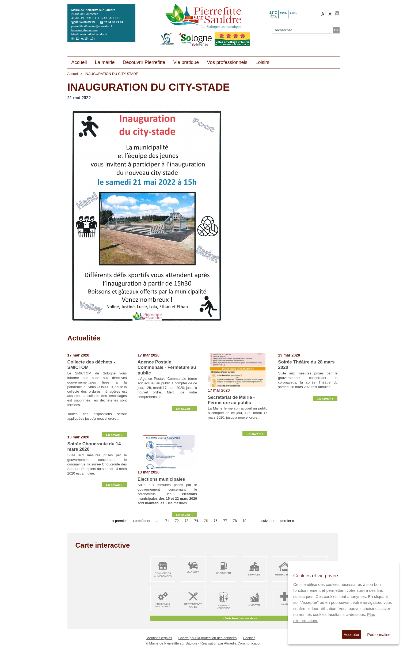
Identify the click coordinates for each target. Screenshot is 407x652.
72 (177, 521)
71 (167, 521)
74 (196, 521)
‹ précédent (141, 521)
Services (254, 574)
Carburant (223, 573)
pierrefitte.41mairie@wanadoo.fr (92, 26)
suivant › (268, 521)
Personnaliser (379, 634)
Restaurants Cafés (193, 605)
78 (235, 521)
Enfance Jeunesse (223, 607)
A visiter (254, 605)
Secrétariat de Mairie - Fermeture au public (231, 400)
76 (215, 521)
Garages (193, 572)
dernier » (287, 521)
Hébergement (284, 574)
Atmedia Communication (242, 643)
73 (186, 521)
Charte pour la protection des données (207, 638)
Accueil (73, 74)
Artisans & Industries (162, 605)
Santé (285, 604)
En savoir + (114, 428)
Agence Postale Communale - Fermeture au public (167, 367)
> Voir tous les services (240, 618)
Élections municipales (161, 479)
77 (225, 521)
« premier (119, 521)
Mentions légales (159, 638)
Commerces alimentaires (163, 575)
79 (244, 521)
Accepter (351, 634)
